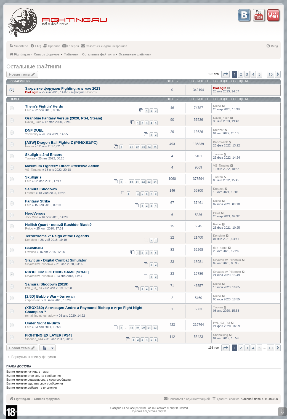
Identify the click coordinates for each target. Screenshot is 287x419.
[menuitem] (18, 46)
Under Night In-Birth (42, 323)
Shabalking (220, 335)
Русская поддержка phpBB (149, 411)
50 (131, 181)
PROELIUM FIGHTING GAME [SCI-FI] (57, 272)
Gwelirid (30, 251)
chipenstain (33, 300)
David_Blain (33, 122)
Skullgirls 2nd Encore (43, 155)
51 (137, 181)
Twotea (30, 158)
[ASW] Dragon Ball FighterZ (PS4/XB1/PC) (61, 142)
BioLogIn (31, 92)
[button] (225, 74)
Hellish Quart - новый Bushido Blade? (58, 225)
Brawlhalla (34, 248)
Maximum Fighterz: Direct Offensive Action (62, 166)
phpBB (139, 408)
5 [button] (260, 74)
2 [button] (241, 74)
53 (149, 181)
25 (155, 147)
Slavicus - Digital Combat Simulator (56, 260)
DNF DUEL (34, 130)
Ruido (217, 106)
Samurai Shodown (41, 189)
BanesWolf (220, 142)
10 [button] (271, 74)
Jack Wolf (31, 217)
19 (137, 327)
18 (131, 327)
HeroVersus (35, 213)
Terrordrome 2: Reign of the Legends (57, 236)
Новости (91, 92)
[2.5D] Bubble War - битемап (50, 296)
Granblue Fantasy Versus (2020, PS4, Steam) (63, 118)
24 (149, 147)
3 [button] (247, 74)
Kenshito (31, 239)
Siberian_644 (34, 339)
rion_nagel (220, 247)
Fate (28, 110)
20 (143, 327)
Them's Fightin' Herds (44, 106)
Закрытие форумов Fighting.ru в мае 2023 (62, 88)
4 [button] (253, 74)
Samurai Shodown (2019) (46, 284)
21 (131, 147)
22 (137, 147)
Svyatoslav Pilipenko (39, 264)
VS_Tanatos (33, 169)
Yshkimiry (31, 134)
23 (143, 147)
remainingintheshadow (40, 315)
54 (155, 181)
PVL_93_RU (33, 288)
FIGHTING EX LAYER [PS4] (48, 335)
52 (143, 181)
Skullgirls (33, 177)
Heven (29, 146)
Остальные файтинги (33, 66)
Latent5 (30, 192)
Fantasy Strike (37, 201)
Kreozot (218, 130)
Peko (216, 213)
